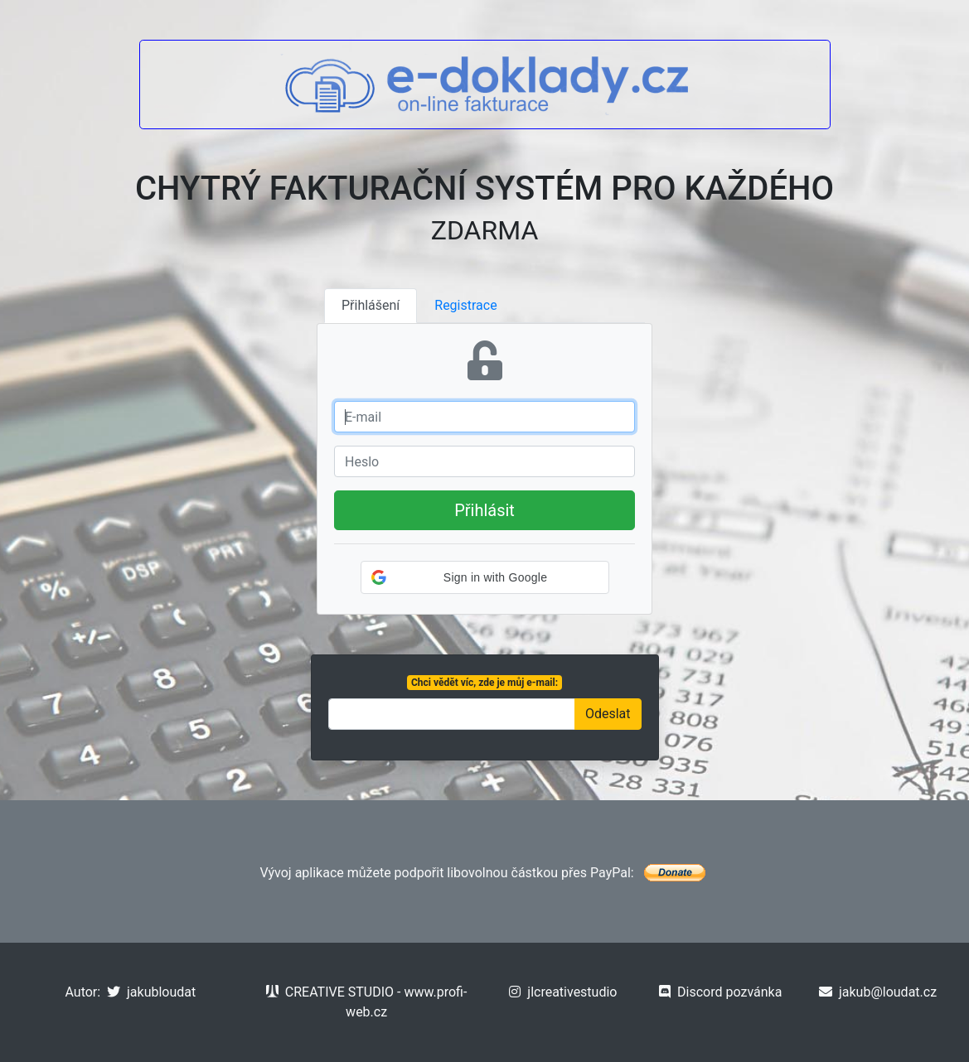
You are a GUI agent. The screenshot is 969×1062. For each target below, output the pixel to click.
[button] (485, 577)
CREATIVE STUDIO (330, 992)
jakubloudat (151, 992)
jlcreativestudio (563, 992)
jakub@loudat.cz (878, 992)
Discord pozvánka (720, 992)
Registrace (465, 305)
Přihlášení (370, 305)
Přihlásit (484, 510)
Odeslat (608, 714)
